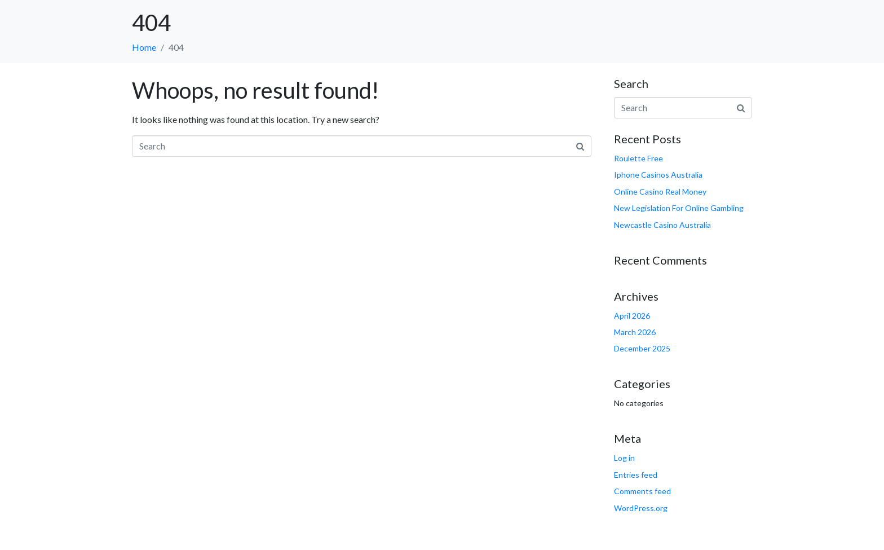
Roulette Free (638, 158)
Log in (624, 458)
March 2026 (635, 332)
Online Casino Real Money (660, 191)
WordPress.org (641, 508)
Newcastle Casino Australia (662, 225)
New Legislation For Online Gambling (679, 208)
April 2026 (632, 315)
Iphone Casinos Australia (658, 174)
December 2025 (642, 348)
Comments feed (642, 491)
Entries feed (635, 474)
